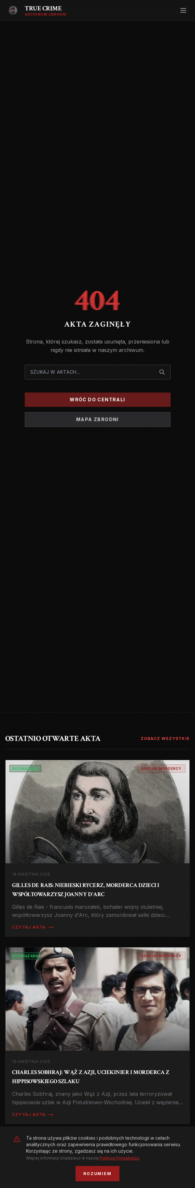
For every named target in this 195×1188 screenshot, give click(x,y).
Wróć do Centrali (97, 399)
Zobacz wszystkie (165, 738)
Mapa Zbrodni (97, 419)
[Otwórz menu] (183, 10)
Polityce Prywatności (119, 1183)
